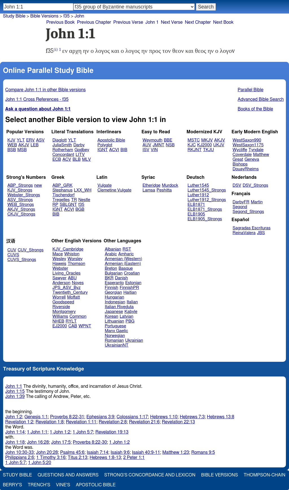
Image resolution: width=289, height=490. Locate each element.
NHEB (58, 321)
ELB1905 (196, 214)
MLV (86, 159)
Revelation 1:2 (19, 422)
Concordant (63, 155)
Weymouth (153, 140)
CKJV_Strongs (21, 214)
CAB (72, 326)
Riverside (61, 307)
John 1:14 (15, 432)
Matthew (261, 155)
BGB (79, 209)
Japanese (114, 312)
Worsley (74, 259)
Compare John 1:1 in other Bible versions (45, 90)
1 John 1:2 (60, 432)
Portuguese (115, 326)
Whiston (72, 254)
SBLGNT (68, 204)
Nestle (84, 200)
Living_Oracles (66, 273)
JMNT (159, 145)
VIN (154, 150)
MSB (22, 150)
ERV (30, 140)
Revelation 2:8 (113, 422)
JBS (261, 233)
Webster (60, 268)
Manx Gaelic (116, 331)
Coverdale (242, 155)
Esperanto (114, 283)
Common (77, 316)
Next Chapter (198, 22)
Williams (60, 316)
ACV (66, 159)
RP (55, 204)
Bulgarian (113, 273)
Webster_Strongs (23, 195)
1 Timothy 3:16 (51, 457)
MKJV (207, 140)
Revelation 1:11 (81, 422)
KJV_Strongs (19, 190)
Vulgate (104, 185)
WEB (12, 145)
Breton (111, 268)
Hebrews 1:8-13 (105, 457)
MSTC (194, 140)
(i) (56, 49)
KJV (11, 140)
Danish (121, 278)
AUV (147, 145)
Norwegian (115, 336)
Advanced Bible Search (261, 99)
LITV (80, 155)
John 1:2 (13, 417)
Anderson (61, 283)
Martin (257, 202)
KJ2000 (204, 145)
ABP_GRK (62, 185)
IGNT (102, 150)
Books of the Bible (255, 109)
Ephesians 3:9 (100, 417)
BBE (168, 140)
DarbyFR (241, 202)
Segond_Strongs (248, 212)
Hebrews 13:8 (220, 417)
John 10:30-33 (19, 452)
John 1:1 (13, 386)
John (79, 16)
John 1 (152, 22)
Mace (57, 254)
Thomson (76, 264)
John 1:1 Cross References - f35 (37, 99)
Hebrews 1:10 (164, 417)
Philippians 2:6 (19, 457)
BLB (77, 159)
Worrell (59, 297)
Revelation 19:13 (111, 432)
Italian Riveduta (119, 307)
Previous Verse (128, 22)
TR (74, 200)
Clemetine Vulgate (114, 190)
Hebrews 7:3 (192, 417)
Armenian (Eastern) (123, 264)
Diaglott (59, 140)
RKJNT (195, 150)
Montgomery (64, 312)
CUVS (13, 255)
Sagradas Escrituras (251, 228)
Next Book (223, 22)
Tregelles (61, 200)
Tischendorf (63, 195)
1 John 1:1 (37, 432)
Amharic (126, 254)
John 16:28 (38, 442)
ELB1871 (196, 204)
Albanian (113, 249)
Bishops (240, 164)
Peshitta (164, 190)
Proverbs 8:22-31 (67, 417)
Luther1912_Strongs (207, 200)
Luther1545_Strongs (207, 190)
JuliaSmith (62, 145)
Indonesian (115, 302)
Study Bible (14, 16)
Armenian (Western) (123, 259)
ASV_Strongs (20, 200)
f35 (66, 16)
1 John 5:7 (83, 432)
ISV (146, 150)
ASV (40, 140)
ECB (56, 159)
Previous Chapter (94, 22)
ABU (72, 278)
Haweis (59, 264)
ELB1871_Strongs (205, 209)
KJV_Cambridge (68, 249)
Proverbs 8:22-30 (90, 442)
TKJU (208, 150)
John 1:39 (15, 396)
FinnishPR (129, 288)
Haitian (130, 292)
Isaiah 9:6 (120, 452)
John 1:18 (15, 442)
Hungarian (114, 297)
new (38, 185)
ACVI (114, 150)
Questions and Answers (68, 475)
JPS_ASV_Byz (66, 288)
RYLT (70, 321)
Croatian (132, 273)
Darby (79, 145)
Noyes (78, 283)
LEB (34, 145)
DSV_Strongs (255, 185)
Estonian (133, 283)
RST (126, 249)
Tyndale (256, 150)
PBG (130, 321)
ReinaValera (244, 233)
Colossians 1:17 (132, 417)
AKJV (23, 145)
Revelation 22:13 (178, 422)
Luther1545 (198, 185)
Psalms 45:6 (72, 452)
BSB (11, 150)
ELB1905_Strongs (205, 219)
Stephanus (62, 190)
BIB (124, 150)
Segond (240, 207)
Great (238, 159)
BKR (109, 278)
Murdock (170, 185)
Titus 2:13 (77, 457)
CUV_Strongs (30, 250)
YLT (21, 140)
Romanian (114, 340)
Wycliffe (240, 150)
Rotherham (62, 150)
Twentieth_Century (70, 292)
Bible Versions (44, 16)
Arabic (111, 254)
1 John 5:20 (39, 462)
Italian (132, 302)
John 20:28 (47, 452)
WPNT (84, 326)
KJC (192, 145)
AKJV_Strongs (21, 209)
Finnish (111, 288)
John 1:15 (15, 391)
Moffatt (73, 297)
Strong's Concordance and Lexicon (149, 475)
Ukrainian (134, 340)
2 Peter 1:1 (134, 457)
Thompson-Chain (264, 475)
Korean (111, 316)
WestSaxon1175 (248, 145)
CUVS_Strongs (21, 260)
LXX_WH (82, 190)
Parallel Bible (250, 90)
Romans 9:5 (203, 452)
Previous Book (60, 22)
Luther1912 (198, 195)
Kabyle (130, 312)
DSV (237, 185)
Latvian (126, 316)
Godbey (82, 150)
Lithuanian (114, 321)
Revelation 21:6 (144, 422)
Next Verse (172, 22)
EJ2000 (59, 326)
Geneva (251, 159)
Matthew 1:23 (175, 452)
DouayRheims (246, 169)
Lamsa (149, 190)
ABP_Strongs (20, 185)
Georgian (113, 292)
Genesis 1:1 (36, 417)
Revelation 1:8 (50, 422)
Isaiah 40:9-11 (146, 452)
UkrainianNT (116, 345)
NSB (170, 145)
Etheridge (151, 185)
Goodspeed (63, 302)
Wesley (59, 259)
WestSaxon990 (247, 140)
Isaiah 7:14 (97, 452)
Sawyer (59, 278)
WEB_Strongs (20, 204)
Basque (126, 268)
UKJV (218, 145)
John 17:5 (61, 442)
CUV (11, 250)
